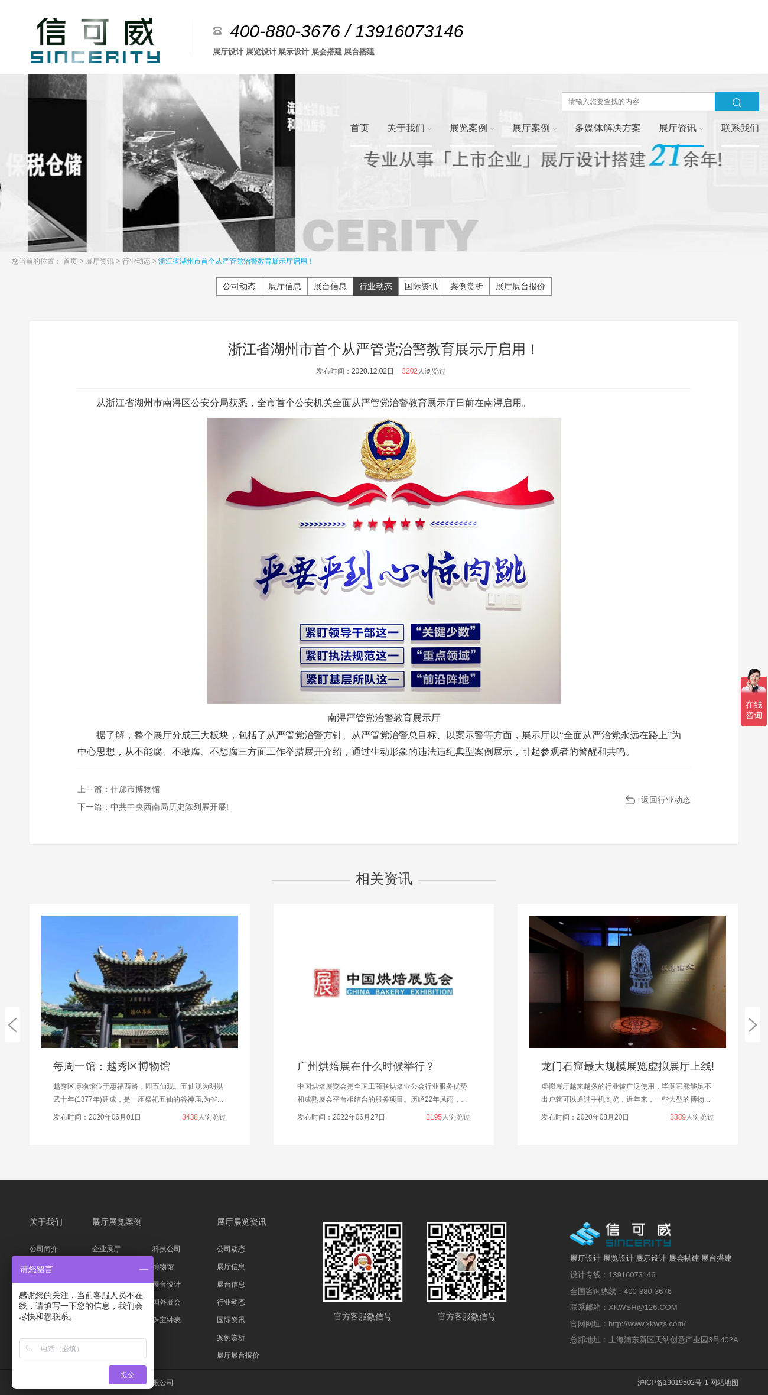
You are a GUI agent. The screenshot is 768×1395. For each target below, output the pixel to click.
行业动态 (137, 261)
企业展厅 (106, 1249)
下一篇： (153, 807)
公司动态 (239, 286)
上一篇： (118, 789)
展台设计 (166, 1284)
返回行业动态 (666, 799)
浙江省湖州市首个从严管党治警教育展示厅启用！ (236, 261)
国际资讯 (421, 286)
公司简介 (44, 1249)
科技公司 (166, 1249)
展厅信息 (284, 286)
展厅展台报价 (520, 286)
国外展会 (166, 1302)
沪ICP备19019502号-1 (672, 1382)
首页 (71, 261)
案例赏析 (466, 286)
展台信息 (330, 286)
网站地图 (724, 1382)
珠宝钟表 (166, 1320)
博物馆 (163, 1267)
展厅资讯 (101, 261)
